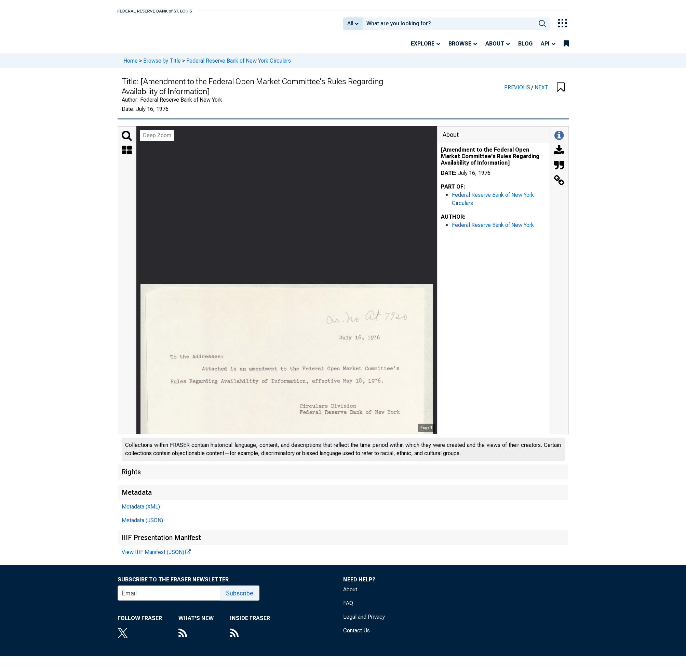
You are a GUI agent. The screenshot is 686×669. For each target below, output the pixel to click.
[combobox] (448, 26)
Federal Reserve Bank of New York (493, 230)
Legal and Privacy (364, 621)
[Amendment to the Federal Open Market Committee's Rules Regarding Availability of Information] (490, 161)
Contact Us (356, 635)
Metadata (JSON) (142, 525)
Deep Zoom (157, 140)
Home (130, 65)
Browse (459, 48)
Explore (422, 48)
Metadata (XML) (141, 511)
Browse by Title (162, 65)
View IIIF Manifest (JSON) (153, 557)
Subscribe (239, 598)
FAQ (348, 608)
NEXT (541, 92)
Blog (525, 48)
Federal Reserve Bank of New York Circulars (238, 65)
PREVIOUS (518, 92)
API (545, 48)
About (494, 48)
